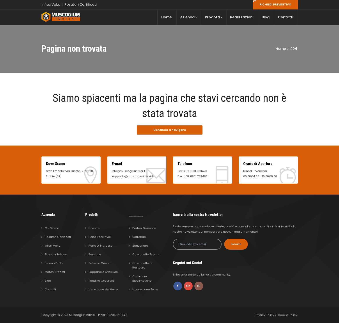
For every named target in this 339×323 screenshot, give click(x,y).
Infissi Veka (50, 4)
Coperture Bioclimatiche (142, 278)
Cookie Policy (287, 315)
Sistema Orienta (100, 263)
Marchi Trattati (55, 272)
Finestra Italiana (56, 254)
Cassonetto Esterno (146, 254)
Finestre (94, 228)
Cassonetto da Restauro (143, 265)
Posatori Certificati (80, 4)
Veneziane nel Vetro (103, 289)
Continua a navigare (169, 130)
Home (166, 17)
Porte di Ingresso (101, 246)
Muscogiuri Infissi (82, 315)
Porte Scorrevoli (100, 237)
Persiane (95, 254)
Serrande (139, 237)
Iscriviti (236, 244)
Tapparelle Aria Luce (103, 272)
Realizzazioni (241, 17)
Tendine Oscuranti (102, 281)
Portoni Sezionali (144, 228)
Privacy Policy (264, 315)
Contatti (285, 17)
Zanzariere (140, 246)
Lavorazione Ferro (145, 289)
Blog (266, 17)
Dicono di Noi (54, 263)
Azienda (188, 17)
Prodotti (213, 17)
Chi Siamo (52, 228)
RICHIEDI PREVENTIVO (275, 4)
